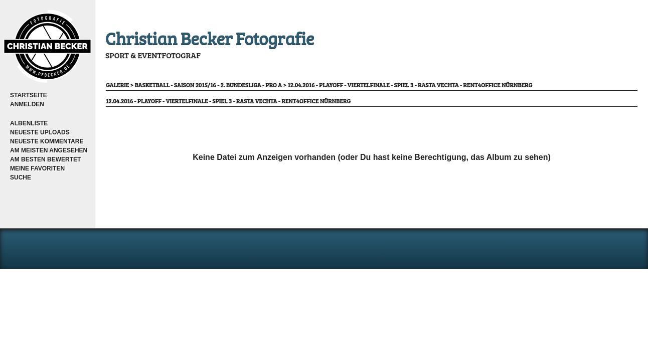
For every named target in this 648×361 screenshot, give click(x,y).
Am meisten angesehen (48, 150)
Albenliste (29, 123)
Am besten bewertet (45, 159)
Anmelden (27, 104)
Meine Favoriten (37, 168)
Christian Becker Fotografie (209, 37)
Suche (20, 177)
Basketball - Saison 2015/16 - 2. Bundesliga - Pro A (208, 85)
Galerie (117, 85)
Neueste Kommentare (46, 141)
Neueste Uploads (40, 132)
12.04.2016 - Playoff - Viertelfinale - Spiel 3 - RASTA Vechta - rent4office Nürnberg (409, 85)
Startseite (28, 95)
